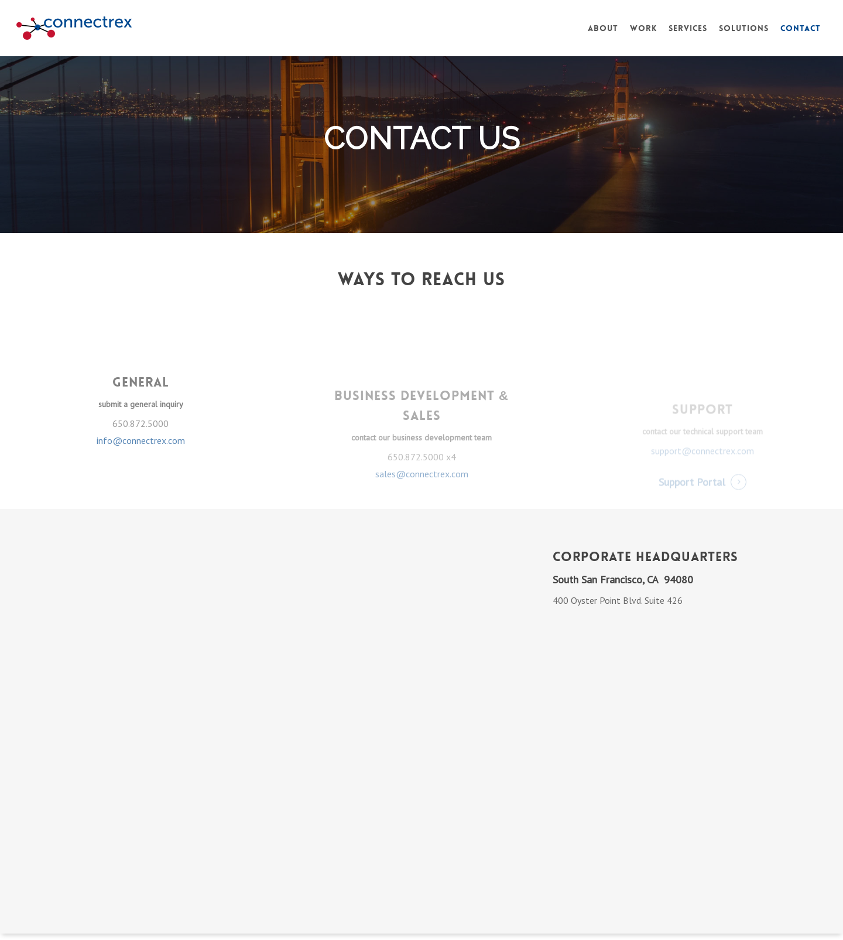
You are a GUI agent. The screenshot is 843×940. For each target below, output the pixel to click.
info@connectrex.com (141, 463)
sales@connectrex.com (421, 497)
